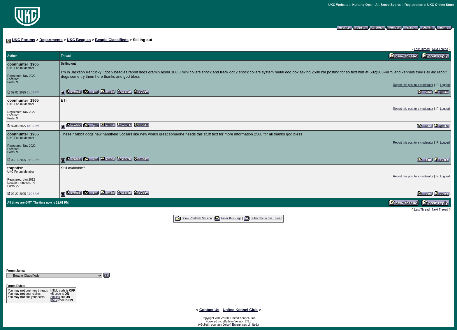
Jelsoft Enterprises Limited (240, 324)
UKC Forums (23, 40)
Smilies (55, 297)
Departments (50, 40)
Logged (445, 85)
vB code (55, 293)
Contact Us (209, 310)
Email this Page (231, 218)
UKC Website (338, 4)
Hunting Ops (362, 4)
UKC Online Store (440, 4)
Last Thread (422, 49)
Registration (414, 4)
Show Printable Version (197, 218)
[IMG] (53, 300)
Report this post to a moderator (413, 85)
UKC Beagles (79, 40)
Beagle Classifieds (112, 40)
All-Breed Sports (388, 4)
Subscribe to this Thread (266, 218)
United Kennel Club (240, 310)
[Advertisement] (228, 245)
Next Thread (440, 49)
